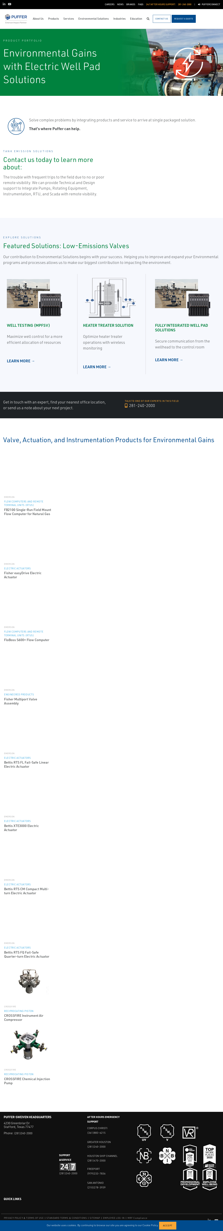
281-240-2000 (141, 405)
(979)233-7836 (96, 1173)
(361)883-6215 (96, 1132)
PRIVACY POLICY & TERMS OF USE (24, 1218)
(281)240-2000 (24, 1133)
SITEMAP (95, 1218)
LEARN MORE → (21, 360)
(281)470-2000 (96, 1160)
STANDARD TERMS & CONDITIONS (66, 1218)
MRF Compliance (137, 1218)
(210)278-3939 (96, 1187)
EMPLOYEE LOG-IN (114, 1218)
